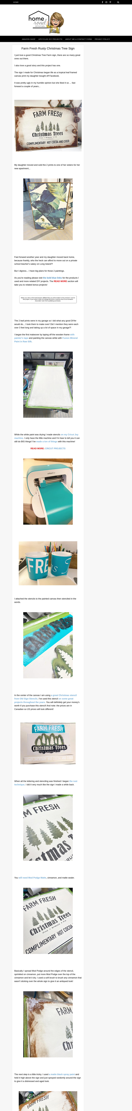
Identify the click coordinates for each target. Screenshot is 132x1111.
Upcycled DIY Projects (50, 39)
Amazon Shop (28, 39)
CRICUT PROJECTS (55, 448)
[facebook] (102, 2)
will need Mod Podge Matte (32, 877)
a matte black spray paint (62, 1074)
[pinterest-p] (110, 2)
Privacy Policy (102, 39)
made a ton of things (46, 441)
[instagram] (106, 2)
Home (16, 2)
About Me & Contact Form (78, 39)
